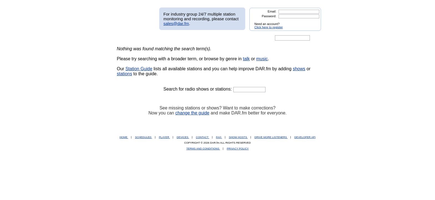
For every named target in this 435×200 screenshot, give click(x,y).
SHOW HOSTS (238, 137)
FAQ (219, 137)
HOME (124, 137)
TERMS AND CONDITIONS (203, 148)
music (262, 58)
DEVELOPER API (304, 137)
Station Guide (138, 68)
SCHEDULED (143, 137)
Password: (269, 16)
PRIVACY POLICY (238, 148)
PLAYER (164, 137)
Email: (272, 11)
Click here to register (268, 27)
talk (246, 58)
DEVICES (183, 137)
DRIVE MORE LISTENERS (270, 137)
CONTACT (202, 137)
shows (299, 68)
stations (124, 73)
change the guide (192, 113)
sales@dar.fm (176, 23)
